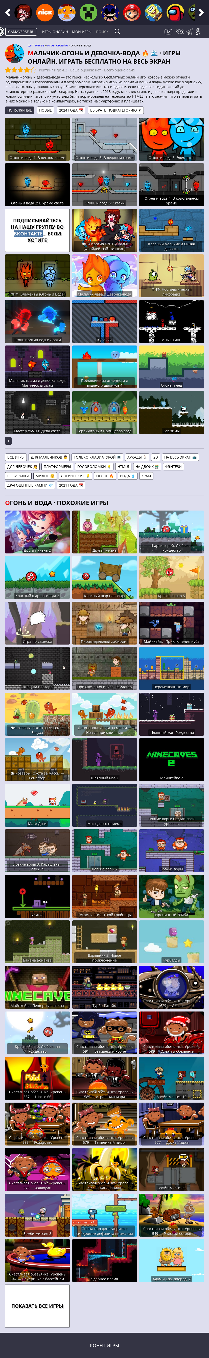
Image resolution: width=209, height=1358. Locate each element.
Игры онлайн (55, 31)
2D (155, 457)
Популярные (19, 110)
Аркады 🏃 (137, 457)
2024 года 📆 (71, 110)
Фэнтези (173, 466)
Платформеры (57, 466)
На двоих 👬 (147, 466)
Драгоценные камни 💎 (30, 485)
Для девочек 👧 (22, 466)
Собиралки (18, 475)
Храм (146, 475)
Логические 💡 (75, 475)
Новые (45, 110)
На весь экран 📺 (180, 457)
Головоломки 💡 (94, 466)
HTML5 (123, 466)
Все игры (16, 457)
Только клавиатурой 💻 (97, 457)
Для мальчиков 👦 (49, 457)
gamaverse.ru (21, 31)
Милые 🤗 (45, 475)
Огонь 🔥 (105, 475)
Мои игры (81, 31)
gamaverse (36, 45)
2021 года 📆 (71, 485)
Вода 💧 (127, 475)
